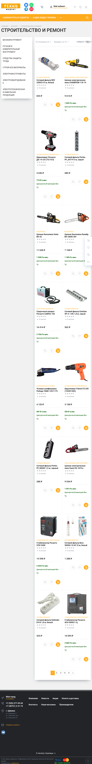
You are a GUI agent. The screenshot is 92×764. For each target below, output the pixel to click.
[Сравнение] (80, 7)
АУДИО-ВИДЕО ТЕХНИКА (44, 17)
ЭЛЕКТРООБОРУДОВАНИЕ (14, 81)
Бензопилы (41, 232)
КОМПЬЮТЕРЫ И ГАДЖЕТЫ (16, 17)
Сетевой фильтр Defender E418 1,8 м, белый (48, 621)
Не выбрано (11, 699)
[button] (42, 7)
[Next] (73, 673)
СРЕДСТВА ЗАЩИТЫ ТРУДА (12, 59)
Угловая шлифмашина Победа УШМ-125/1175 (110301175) (47, 391)
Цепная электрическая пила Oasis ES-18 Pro (75, 467)
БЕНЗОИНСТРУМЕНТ (12, 40)
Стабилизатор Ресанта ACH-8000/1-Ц (75, 621)
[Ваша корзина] (86, 7)
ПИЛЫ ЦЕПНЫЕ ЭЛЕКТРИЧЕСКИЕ (76, 77)
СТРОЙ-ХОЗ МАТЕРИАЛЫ (14, 67)
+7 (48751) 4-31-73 (14, 706)
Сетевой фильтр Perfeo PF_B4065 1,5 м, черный (47, 467)
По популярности (43, 42)
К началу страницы (46, 753)
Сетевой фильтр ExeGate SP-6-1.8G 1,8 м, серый (76, 312)
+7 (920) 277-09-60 (14, 703)
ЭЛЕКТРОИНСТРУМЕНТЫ (14, 74)
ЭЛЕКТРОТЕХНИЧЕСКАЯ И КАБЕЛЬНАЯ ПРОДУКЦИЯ (14, 92)
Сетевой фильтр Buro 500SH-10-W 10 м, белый (76, 544)
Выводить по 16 (60, 42)
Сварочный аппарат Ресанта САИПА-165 (46, 312)
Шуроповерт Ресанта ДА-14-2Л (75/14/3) (46, 158)
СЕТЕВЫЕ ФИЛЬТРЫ (43, 77)
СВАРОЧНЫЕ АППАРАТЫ (45, 309)
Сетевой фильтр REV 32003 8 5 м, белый (46, 81)
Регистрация (63, 8)
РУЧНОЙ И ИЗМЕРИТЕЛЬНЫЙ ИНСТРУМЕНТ (11, 49)
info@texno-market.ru (13, 725)
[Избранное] (75, 7)
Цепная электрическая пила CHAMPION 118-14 (75, 81)
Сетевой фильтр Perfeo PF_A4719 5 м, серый (75, 158)
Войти (56, 8)
